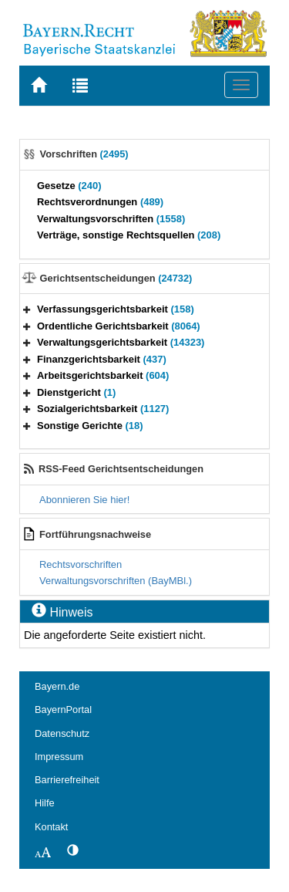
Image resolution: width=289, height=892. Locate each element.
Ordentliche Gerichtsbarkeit (118, 326)
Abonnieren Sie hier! (84, 499)
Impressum (59, 756)
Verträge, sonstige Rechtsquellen (128, 235)
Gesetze (69, 185)
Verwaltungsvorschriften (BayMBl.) (115, 580)
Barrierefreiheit (67, 780)
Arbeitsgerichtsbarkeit (103, 375)
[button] (27, 309)
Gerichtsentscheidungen (116, 278)
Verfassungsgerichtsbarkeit (115, 309)
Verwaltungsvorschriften (111, 219)
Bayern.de (57, 686)
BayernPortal (63, 709)
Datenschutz (62, 733)
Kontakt (51, 827)
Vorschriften (84, 154)
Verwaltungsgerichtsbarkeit (120, 342)
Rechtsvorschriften (80, 564)
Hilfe (45, 803)
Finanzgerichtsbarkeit (101, 359)
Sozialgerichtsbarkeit (103, 408)
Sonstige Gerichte (90, 425)
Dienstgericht (76, 392)
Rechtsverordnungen (100, 202)
